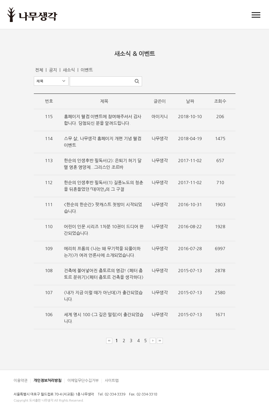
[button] (256, 15)
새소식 (69, 70)
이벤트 (87, 70)
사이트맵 (112, 380)
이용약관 (20, 380)
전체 (39, 70)
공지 (53, 70)
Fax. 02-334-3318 (143, 394)
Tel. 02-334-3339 (111, 394)
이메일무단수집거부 (83, 380)
